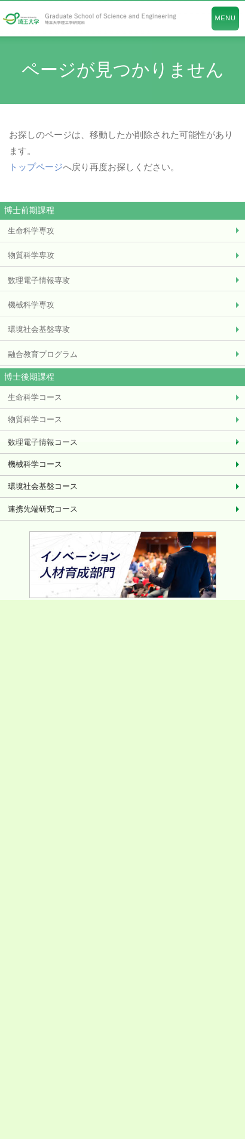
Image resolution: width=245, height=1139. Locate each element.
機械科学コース (35, 464)
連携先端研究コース (43, 508)
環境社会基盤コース (43, 486)
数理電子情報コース (43, 442)
